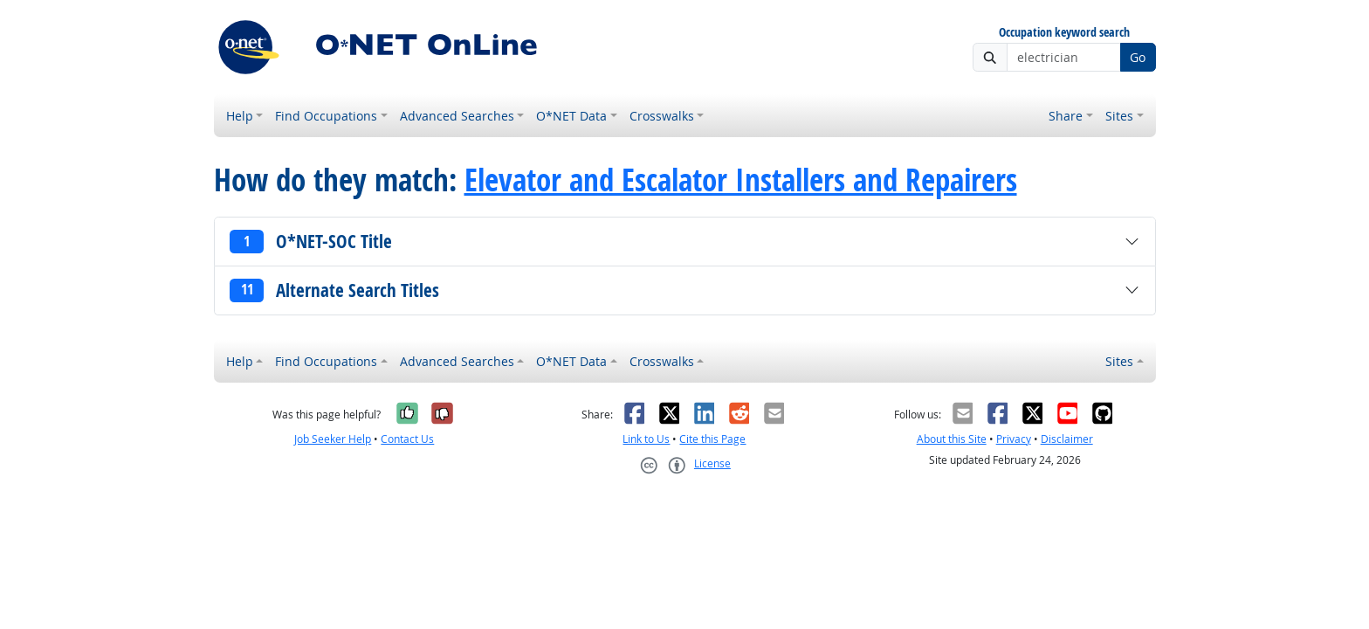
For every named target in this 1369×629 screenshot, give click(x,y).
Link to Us (646, 439)
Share (1066, 115)
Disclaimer (1067, 439)
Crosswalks (661, 115)
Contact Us (407, 439)
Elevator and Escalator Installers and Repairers (740, 180)
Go (1137, 57)
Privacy (1013, 439)
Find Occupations (326, 115)
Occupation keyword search (1064, 32)
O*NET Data (571, 115)
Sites (1119, 115)
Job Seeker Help (332, 439)
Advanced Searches (457, 115)
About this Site (952, 439)
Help (239, 115)
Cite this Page (712, 439)
